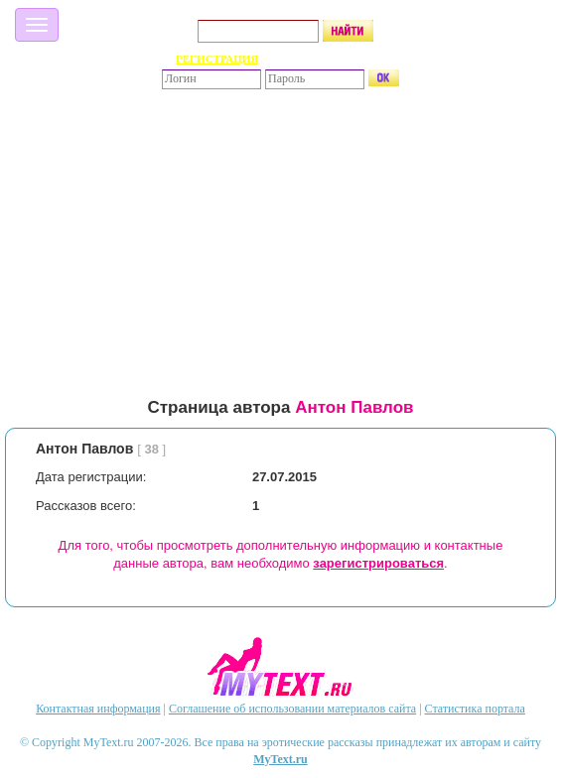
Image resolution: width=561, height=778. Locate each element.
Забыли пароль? (343, 59)
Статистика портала (475, 708)
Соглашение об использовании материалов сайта (292, 708)
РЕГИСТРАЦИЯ (217, 59)
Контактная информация (98, 708)
